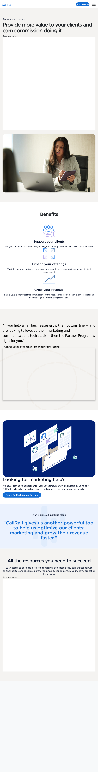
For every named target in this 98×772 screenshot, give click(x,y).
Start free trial (83, 4)
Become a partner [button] (10, 36)
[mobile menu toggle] (93, 4)
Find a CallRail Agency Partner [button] (22, 497)
